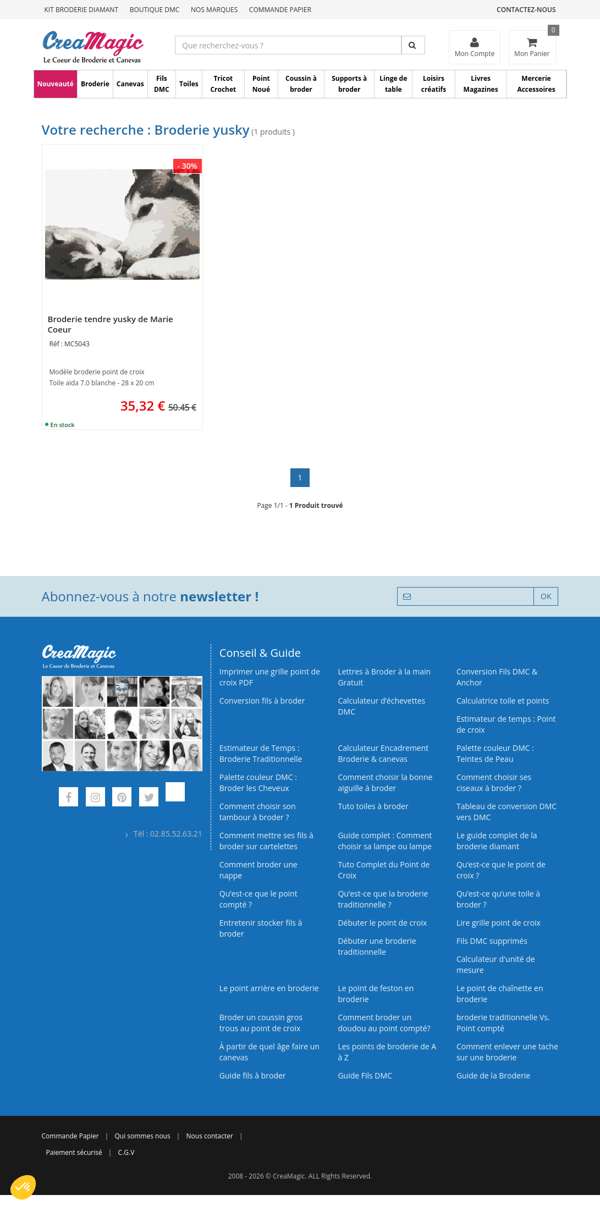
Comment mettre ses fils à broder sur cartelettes (266, 840)
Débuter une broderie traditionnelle (377, 946)
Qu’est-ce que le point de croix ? (501, 870)
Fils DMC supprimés (491, 941)
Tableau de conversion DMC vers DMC (506, 811)
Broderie (95, 83)
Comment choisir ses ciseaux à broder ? (493, 782)
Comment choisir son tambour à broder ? (257, 811)
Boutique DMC (155, 9)
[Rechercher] (413, 45)
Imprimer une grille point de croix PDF (269, 677)
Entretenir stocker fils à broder (260, 928)
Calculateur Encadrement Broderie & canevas (383, 753)
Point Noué (261, 84)
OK (546, 596)
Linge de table (393, 84)
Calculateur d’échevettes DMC (381, 706)
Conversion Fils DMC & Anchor (496, 677)
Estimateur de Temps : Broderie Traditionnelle (260, 753)
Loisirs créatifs (433, 84)
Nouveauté (55, 83)
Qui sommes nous (142, 1136)
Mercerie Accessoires (536, 84)
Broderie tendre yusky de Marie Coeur (110, 324)
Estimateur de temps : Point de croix (506, 724)
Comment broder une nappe (258, 870)
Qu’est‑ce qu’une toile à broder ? (498, 899)
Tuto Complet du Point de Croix (384, 870)
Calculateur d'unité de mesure (495, 964)
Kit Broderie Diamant (82, 9)
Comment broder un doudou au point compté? (384, 1022)
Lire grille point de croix (498, 922)
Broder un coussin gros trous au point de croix (260, 1022)
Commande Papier (280, 9)
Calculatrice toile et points (502, 700)
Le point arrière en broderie (269, 988)
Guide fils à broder (252, 1075)
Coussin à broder (301, 84)
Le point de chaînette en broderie (499, 993)
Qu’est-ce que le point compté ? (258, 899)
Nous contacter (209, 1136)
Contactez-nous (526, 9)
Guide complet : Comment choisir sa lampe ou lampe (385, 840)
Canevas (130, 83)
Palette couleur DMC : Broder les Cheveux (258, 782)
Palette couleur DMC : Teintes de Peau (495, 753)
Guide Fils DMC (365, 1075)
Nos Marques (214, 9)
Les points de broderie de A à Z (387, 1052)
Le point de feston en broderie (376, 993)
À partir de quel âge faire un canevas (269, 1052)
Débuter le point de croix (382, 922)
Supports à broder (349, 84)
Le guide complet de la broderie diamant (496, 840)
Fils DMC (161, 84)
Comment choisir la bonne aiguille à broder (385, 782)
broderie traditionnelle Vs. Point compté (503, 1022)
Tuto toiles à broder (373, 806)
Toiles (189, 83)
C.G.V (126, 1152)
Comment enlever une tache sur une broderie (507, 1052)
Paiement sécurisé (74, 1152)
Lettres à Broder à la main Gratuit (384, 677)
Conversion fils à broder (262, 700)
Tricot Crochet (223, 84)
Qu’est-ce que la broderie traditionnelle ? (383, 899)
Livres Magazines (481, 84)
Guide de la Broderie (493, 1075)
